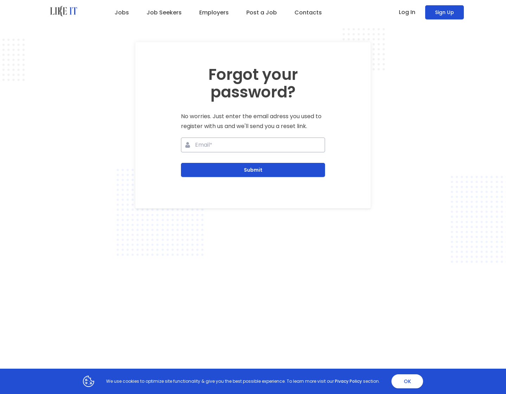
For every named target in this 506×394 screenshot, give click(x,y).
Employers (214, 12)
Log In (407, 12)
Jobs (122, 12)
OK (407, 381)
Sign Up (444, 12)
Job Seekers (164, 12)
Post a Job (261, 12)
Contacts (308, 12)
